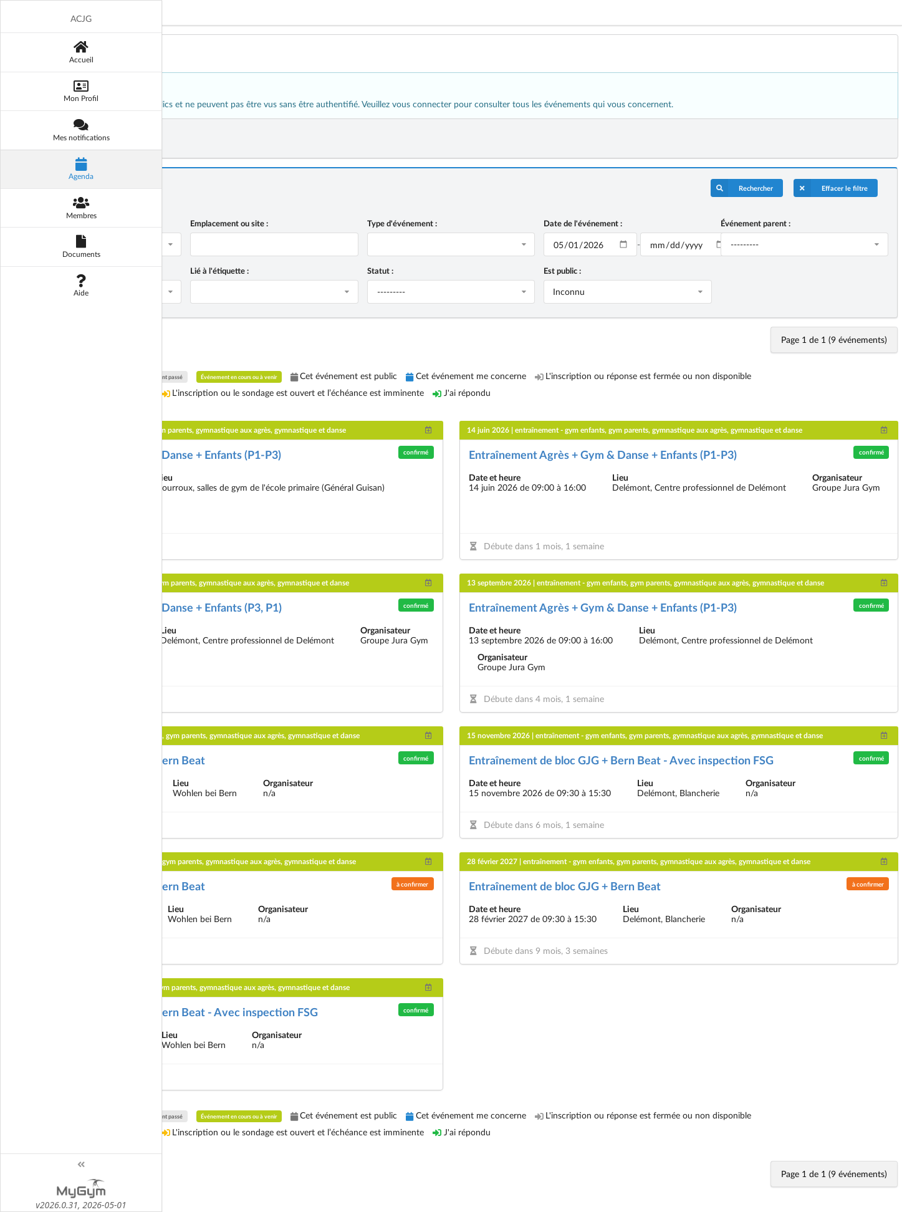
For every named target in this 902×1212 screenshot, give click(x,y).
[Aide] (47, 285)
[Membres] (47, 207)
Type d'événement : (458, 223)
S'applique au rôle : (140, 271)
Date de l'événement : (620, 223)
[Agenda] (47, 169)
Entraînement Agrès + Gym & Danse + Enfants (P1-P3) (241, 454)
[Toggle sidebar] (47, 1164)
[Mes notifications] (47, 129)
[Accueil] (47, 51)
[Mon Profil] (47, 91)
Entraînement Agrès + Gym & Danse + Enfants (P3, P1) (241, 607)
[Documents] (47, 246)
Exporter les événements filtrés (169, 138)
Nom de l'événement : (146, 223)
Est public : (599, 271)
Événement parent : (774, 223)
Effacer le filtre (831, 187)
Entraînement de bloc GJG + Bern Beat (203, 760)
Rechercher (742, 187)
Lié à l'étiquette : (294, 271)
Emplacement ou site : (304, 223)
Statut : (436, 271)
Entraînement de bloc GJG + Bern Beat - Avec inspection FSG (668, 760)
